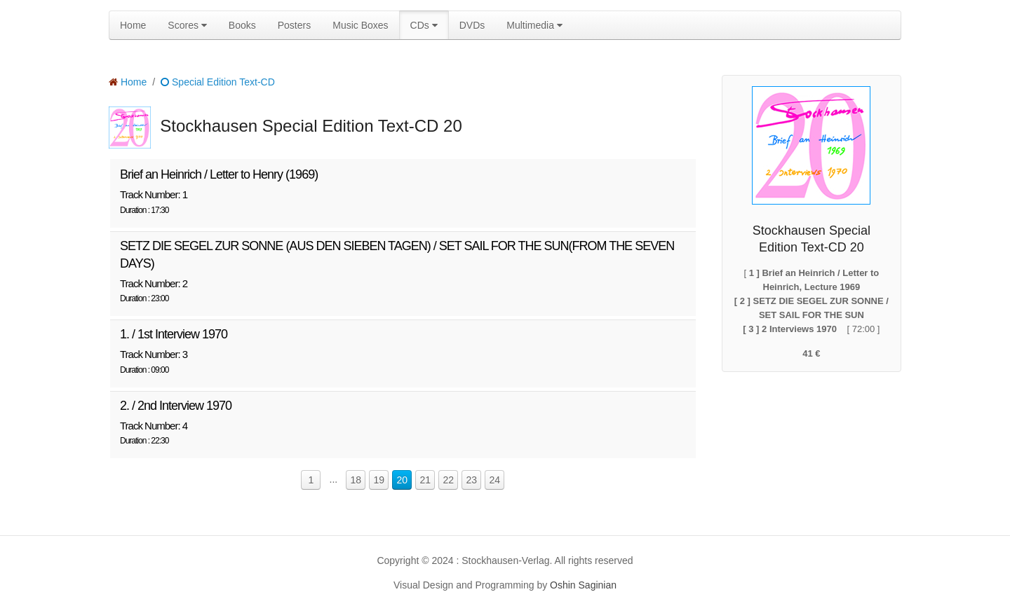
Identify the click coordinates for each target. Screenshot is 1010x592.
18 (356, 480)
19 (379, 480)
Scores (187, 25)
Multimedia (534, 25)
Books (242, 25)
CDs (424, 25)
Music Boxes (360, 25)
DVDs (472, 25)
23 (472, 480)
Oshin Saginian (583, 585)
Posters (294, 25)
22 (448, 480)
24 (495, 480)
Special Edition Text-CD (218, 82)
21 (425, 480)
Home (133, 25)
